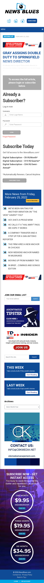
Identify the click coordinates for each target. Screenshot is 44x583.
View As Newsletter (32, 200)
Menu (3, 29)
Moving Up (8, 36)
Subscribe (32, 21)
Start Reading (32, 375)
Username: (6, 111)
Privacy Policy (27, 575)
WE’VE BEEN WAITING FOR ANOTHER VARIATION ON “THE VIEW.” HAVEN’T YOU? (20, 211)
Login (16, 581)
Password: (6, 121)
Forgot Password (9, 137)
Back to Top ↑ (22, 577)
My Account (25, 581)
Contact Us (17, 575)
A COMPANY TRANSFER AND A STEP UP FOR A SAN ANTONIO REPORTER (20, 236)
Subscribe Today (14, 180)
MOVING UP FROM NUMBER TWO (23, 260)
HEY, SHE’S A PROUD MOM (20, 220)
